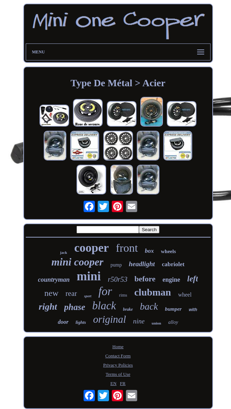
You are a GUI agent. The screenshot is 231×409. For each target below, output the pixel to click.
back (149, 306)
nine (139, 321)
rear (71, 293)
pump (116, 265)
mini (89, 276)
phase (74, 307)
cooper (91, 247)
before (144, 278)
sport (87, 296)
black (104, 305)
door (63, 322)
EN (113, 383)
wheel (185, 295)
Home (118, 346)
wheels (168, 251)
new (51, 293)
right (48, 307)
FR (123, 383)
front (127, 247)
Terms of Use (118, 374)
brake (128, 309)
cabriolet (173, 264)
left (192, 278)
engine (171, 279)
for (105, 291)
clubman (152, 292)
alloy (173, 322)
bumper (173, 309)
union (156, 323)
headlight (142, 264)
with (193, 309)
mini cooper (77, 262)
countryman (54, 279)
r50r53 (118, 279)
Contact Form (118, 355)
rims (123, 295)
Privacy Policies (118, 365)
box (149, 250)
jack (63, 252)
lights (80, 322)
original (109, 319)
